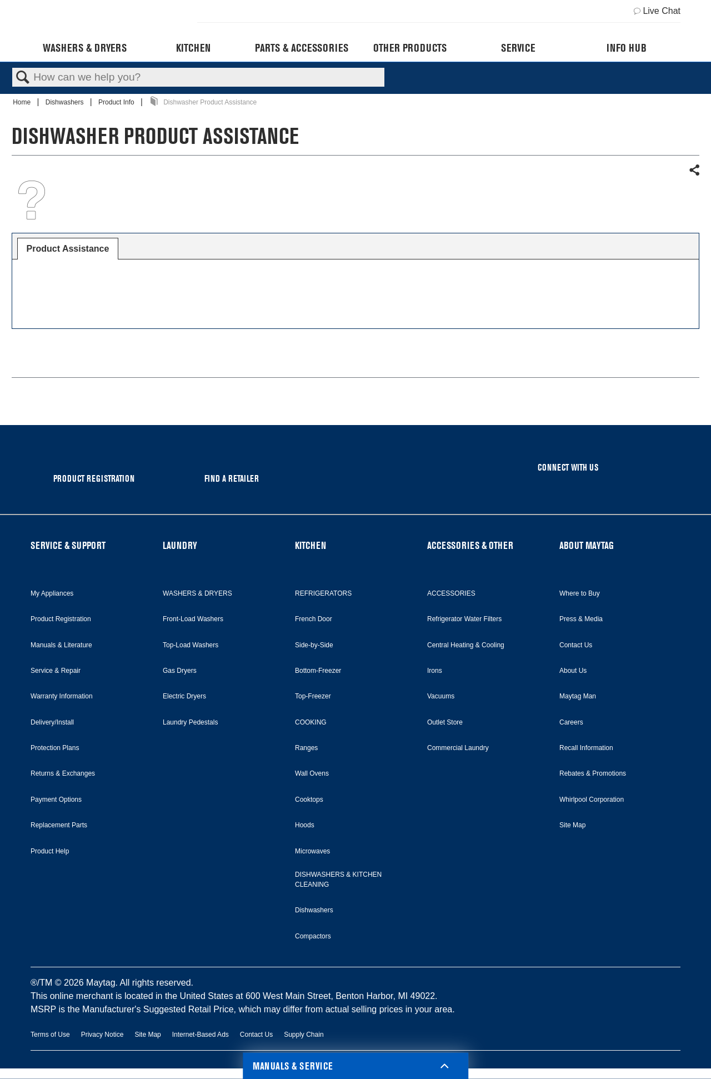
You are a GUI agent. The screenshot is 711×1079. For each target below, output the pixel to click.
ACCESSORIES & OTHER (470, 545)
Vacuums (440, 696)
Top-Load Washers (190, 645)
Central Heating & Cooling (465, 645)
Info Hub (627, 47)
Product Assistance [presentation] (68, 248)
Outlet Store (445, 722)
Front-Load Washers (193, 619)
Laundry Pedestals (190, 722)
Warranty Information (62, 696)
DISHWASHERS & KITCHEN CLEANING (338, 879)
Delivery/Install (52, 722)
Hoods (304, 825)
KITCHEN (310, 545)
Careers (571, 722)
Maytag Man (577, 696)
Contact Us (575, 645)
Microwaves (312, 851)
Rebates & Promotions (592, 773)
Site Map (572, 825)
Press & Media (581, 619)
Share (693, 170)
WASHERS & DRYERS (197, 593)
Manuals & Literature (61, 645)
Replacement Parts (59, 825)
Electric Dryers (184, 696)
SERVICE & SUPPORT (68, 545)
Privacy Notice (102, 1034)
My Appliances (52, 593)
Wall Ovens (312, 773)
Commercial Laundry (458, 748)
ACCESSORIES (451, 593)
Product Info (117, 102)
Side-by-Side (314, 645)
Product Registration (61, 619)
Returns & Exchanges (63, 773)
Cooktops (309, 799)
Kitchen (193, 47)
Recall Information (586, 748)
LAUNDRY (180, 545)
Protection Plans (55, 748)
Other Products (410, 47)
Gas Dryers (180, 671)
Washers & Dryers (85, 47)
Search (23, 77)
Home (22, 102)
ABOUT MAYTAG (586, 545)
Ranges (306, 748)
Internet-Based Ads (200, 1034)
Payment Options (56, 799)
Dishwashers (66, 102)
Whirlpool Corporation (591, 799)
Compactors (313, 936)
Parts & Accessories (301, 47)
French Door (313, 619)
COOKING (311, 722)
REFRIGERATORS (323, 593)
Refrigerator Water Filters (464, 619)
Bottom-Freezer (318, 671)
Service (518, 47)
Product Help (50, 851)
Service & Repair (56, 671)
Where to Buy (579, 593)
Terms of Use (50, 1034)
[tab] (68, 249)
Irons (434, 671)
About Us (573, 671)
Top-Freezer (313, 696)
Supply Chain (303, 1034)
